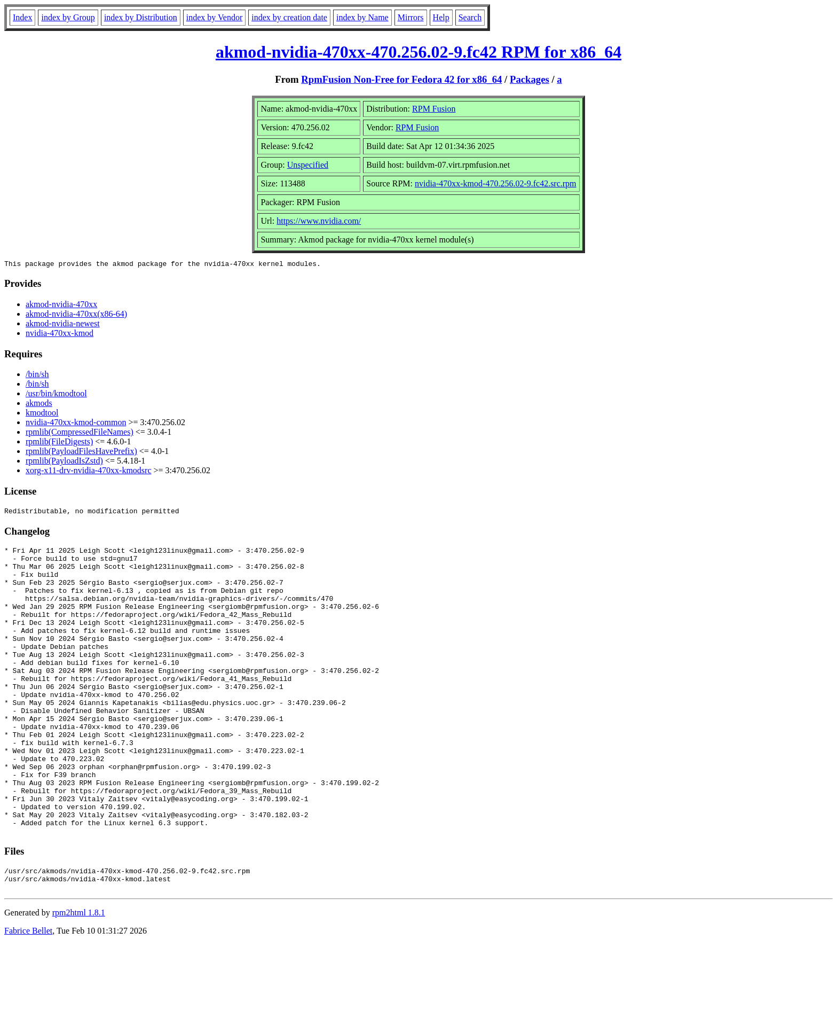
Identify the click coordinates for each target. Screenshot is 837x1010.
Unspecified (307, 164)
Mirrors (411, 17)
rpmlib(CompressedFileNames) (79, 433)
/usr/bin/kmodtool (56, 395)
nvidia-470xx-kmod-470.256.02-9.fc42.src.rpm (496, 183)
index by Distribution (140, 17)
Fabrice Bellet (28, 996)
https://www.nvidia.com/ (319, 220)
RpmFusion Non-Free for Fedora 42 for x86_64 (401, 79)
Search (470, 17)
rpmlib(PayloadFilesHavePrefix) (81, 452)
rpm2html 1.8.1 (78, 978)
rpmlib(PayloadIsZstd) (64, 462)
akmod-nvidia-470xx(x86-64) (76, 315)
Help (441, 17)
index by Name (362, 17)
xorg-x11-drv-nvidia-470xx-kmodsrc (89, 471)
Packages (529, 79)
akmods (39, 404)
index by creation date (289, 17)
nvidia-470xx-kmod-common (76, 423)
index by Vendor (214, 17)
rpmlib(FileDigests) (59, 443)
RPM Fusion (433, 108)
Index (22, 17)
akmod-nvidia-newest (63, 325)
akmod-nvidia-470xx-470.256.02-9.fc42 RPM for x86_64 (418, 51)
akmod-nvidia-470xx (61, 305)
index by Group (67, 17)
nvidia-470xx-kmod (59, 334)
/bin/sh (37, 375)
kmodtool (42, 414)
